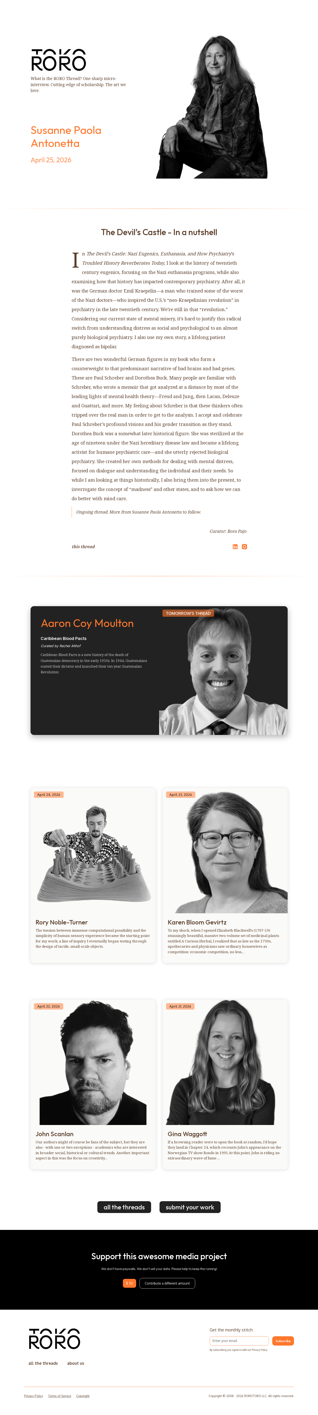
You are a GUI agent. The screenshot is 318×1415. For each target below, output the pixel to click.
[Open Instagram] (244, 548)
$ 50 (129, 1283)
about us (75, 1363)
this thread (83, 546)
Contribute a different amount (167, 1283)
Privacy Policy (33, 1396)
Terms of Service (59, 1396)
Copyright (83, 1396)
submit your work (190, 1207)
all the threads (124, 1207)
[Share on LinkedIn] (234, 547)
